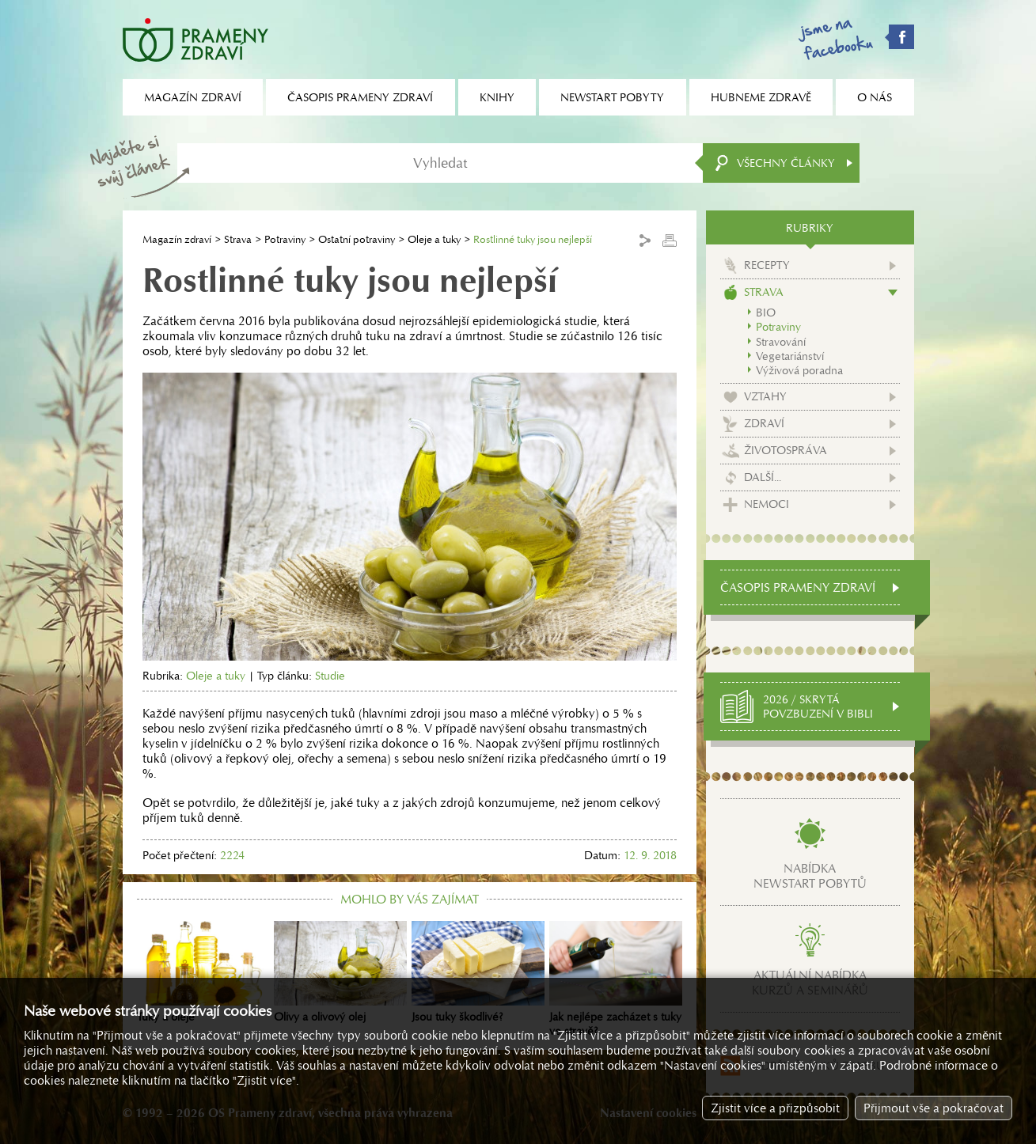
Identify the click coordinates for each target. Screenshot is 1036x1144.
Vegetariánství (790, 356)
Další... (762, 477)
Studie (330, 676)
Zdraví (764, 423)
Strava (238, 239)
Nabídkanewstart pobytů (810, 876)
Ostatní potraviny (356, 239)
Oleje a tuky (434, 239)
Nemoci (766, 504)
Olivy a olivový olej (340, 972)
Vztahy (765, 396)
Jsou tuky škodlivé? (478, 972)
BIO (766, 312)
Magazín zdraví (176, 239)
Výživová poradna (799, 370)
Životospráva (785, 450)
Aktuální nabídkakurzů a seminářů (810, 983)
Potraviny (284, 239)
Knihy (497, 97)
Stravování (781, 342)
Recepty (767, 265)
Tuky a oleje (203, 972)
